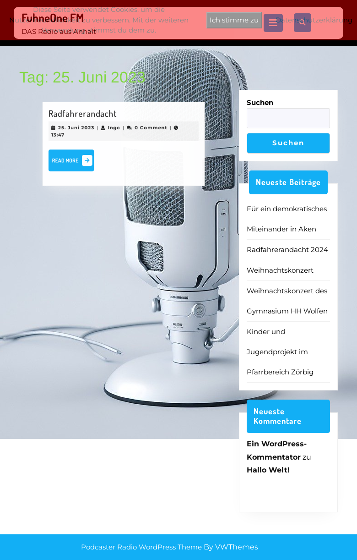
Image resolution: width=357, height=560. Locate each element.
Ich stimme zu (234, 20)
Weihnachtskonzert (280, 270)
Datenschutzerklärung (314, 20)
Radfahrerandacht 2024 (287, 249)
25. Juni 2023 (80, 129)
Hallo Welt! (268, 470)
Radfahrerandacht (85, 115)
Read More (76, 161)
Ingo (114, 129)
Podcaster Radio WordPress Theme (141, 547)
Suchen (260, 102)
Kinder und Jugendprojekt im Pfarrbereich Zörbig (280, 351)
